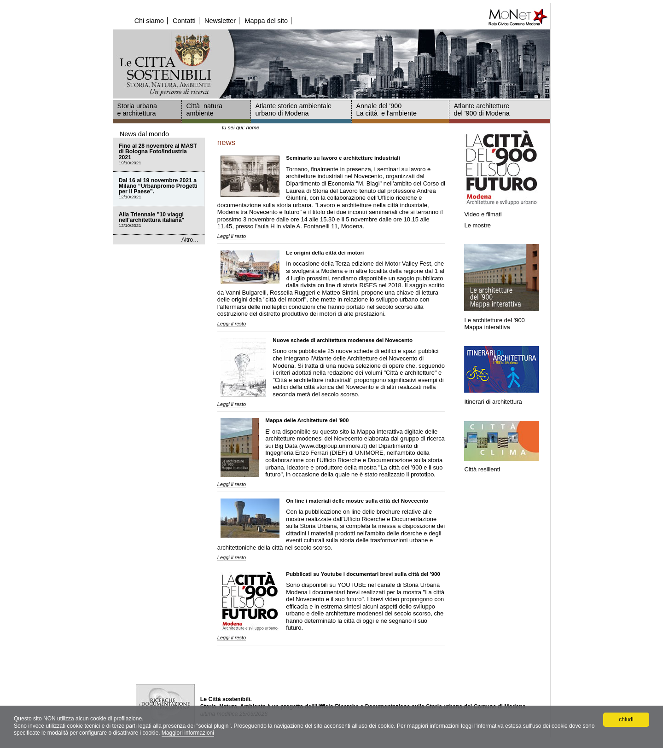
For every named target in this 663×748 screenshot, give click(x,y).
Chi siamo (149, 20)
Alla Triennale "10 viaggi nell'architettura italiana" (159, 220)
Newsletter (220, 20)
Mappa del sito (266, 20)
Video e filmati (482, 214)
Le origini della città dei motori (325, 252)
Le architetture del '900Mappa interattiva (494, 323)
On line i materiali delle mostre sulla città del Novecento (357, 501)
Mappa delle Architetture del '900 (307, 420)
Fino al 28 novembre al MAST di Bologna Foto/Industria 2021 (159, 154)
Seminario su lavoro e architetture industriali (343, 158)
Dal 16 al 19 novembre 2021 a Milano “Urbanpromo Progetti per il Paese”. (159, 189)
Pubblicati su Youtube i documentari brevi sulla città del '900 (363, 574)
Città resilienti (482, 469)
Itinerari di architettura (493, 401)
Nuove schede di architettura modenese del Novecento (343, 340)
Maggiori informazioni (188, 733)
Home (252, 127)
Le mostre (477, 225)
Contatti (184, 20)
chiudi (626, 719)
